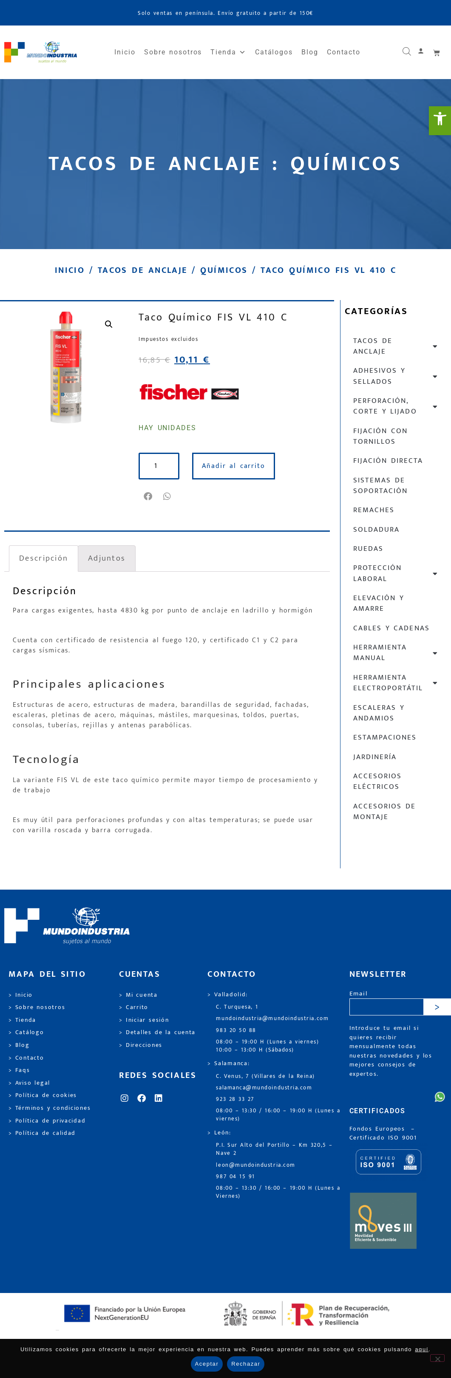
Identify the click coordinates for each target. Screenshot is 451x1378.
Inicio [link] (125, 52)
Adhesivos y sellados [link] (395, 376)
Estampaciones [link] (385, 737)
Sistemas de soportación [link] (380, 485)
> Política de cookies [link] (43, 1095)
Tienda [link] (228, 52)
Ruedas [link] (368, 549)
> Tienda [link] (22, 1020)
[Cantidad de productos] (159, 466)
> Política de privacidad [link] (47, 1121)
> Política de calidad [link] (42, 1133)
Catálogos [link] (274, 52)
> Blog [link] (19, 1045)
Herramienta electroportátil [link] (395, 683)
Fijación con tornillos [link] (380, 436)
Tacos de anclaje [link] (142, 270)
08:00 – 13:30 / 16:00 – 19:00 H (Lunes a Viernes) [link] (278, 1192)
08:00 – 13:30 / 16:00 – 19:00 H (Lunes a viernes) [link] (278, 1114)
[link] (440, 120)
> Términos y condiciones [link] (50, 1108)
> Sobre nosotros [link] (37, 1007)
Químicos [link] (223, 270)
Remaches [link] (373, 510)
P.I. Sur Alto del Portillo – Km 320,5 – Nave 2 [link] (274, 1149)
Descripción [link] (43, 558)
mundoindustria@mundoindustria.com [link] (272, 1018)
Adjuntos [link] (106, 558)
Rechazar (245, 1364)
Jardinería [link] (375, 757)
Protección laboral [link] (395, 573)
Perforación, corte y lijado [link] (395, 406)
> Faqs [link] (19, 1070)
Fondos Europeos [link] (378, 1129)
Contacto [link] (343, 52)
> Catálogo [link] (26, 1032)
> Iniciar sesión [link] (144, 1020)
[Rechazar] (437, 1358)
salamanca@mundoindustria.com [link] (264, 1087)
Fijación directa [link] (388, 461)
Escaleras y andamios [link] (379, 713)
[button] (148, 496)
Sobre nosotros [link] (173, 52)
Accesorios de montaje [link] (384, 811)
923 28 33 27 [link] (235, 1099)
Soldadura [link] (376, 530)
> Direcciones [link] (140, 1045)
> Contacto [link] (26, 1058)
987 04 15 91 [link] (235, 1176)
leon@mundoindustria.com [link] (255, 1165)
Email (358, 994)
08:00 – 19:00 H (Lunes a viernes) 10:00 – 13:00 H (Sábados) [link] (267, 1046)
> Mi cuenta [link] (138, 995)
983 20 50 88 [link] (236, 1030)
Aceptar (207, 1364)
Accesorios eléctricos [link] (377, 781)
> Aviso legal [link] (29, 1083)
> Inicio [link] (21, 995)
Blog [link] (309, 52)
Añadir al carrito (233, 466)
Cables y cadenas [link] (391, 628)
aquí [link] (421, 1349)
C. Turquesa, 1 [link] (237, 1007)
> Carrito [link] (133, 1007)
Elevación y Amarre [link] (378, 603)
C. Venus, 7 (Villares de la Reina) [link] (265, 1076)
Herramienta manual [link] (395, 652)
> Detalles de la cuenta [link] (157, 1032)
